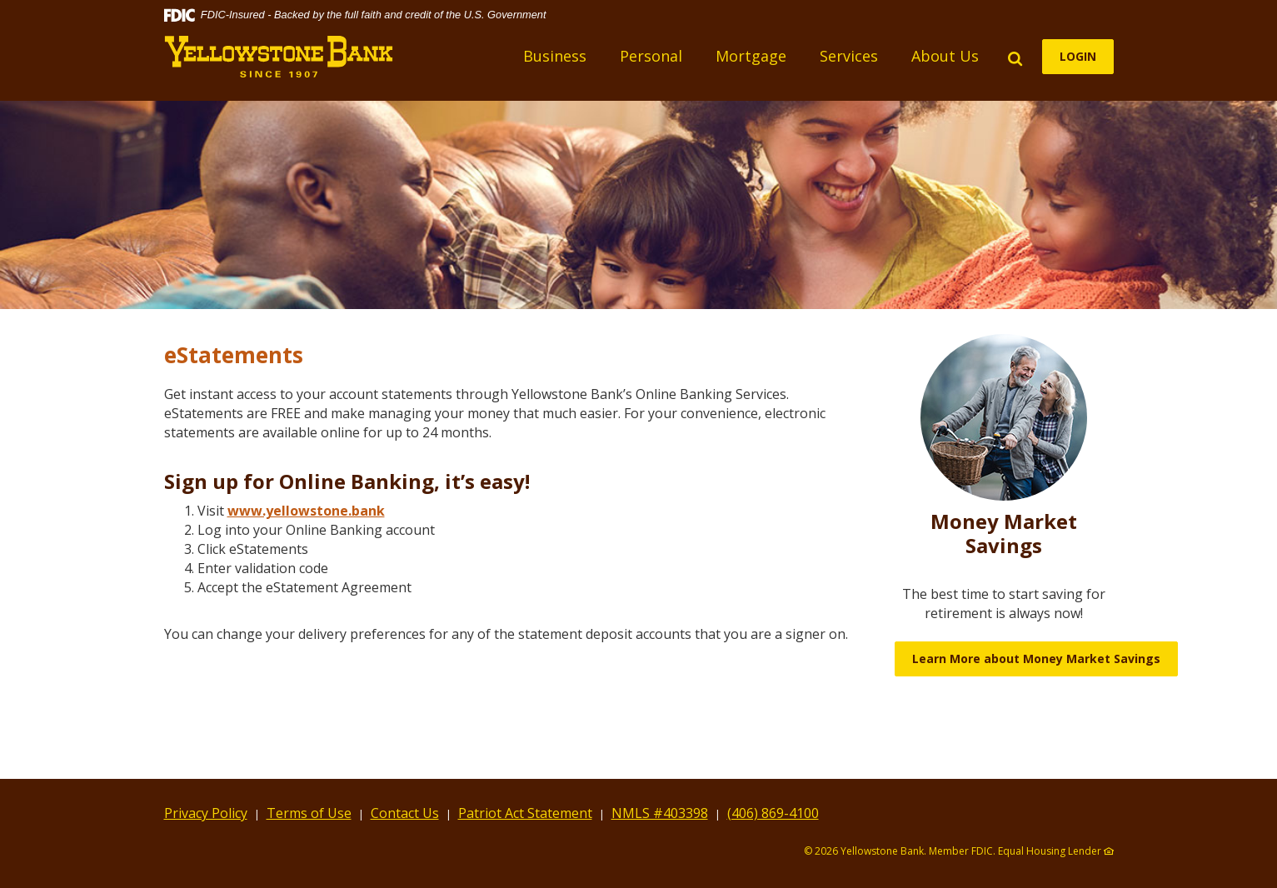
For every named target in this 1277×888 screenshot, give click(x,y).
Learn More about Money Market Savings (1036, 658)
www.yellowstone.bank (306, 510)
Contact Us (405, 813)
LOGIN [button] (1078, 56)
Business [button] (554, 56)
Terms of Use (309, 813)
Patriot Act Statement (525, 813)
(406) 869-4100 (773, 813)
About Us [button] (945, 56)
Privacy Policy (205, 813)
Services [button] (849, 56)
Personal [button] (651, 56)
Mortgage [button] (751, 56)
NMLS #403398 (659, 813)
